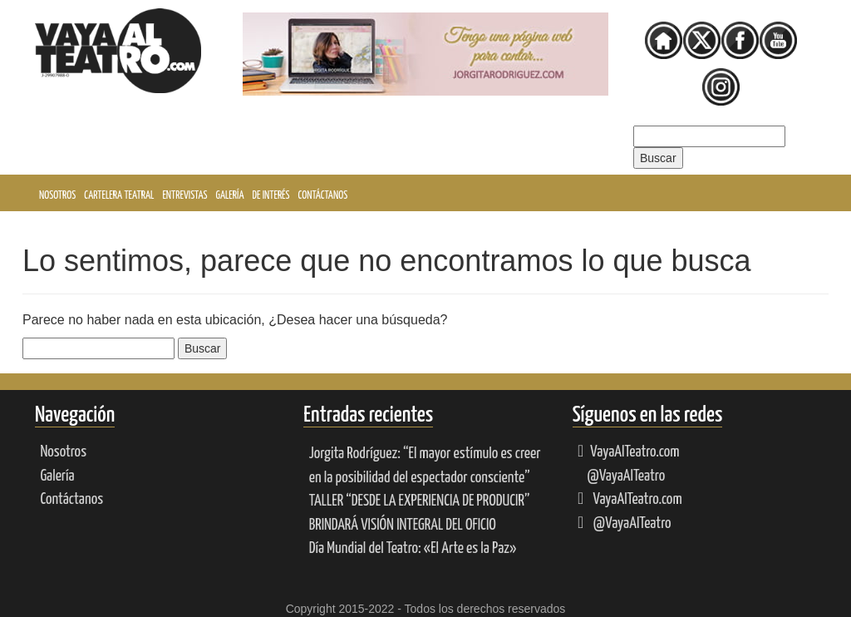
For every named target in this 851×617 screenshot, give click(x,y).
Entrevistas (184, 195)
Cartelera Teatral (119, 195)
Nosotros (57, 195)
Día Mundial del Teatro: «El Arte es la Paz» (413, 548)
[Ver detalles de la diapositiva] (425, 54)
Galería (230, 195)
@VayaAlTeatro (624, 476)
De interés (271, 195)
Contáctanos (323, 195)
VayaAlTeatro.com (628, 452)
